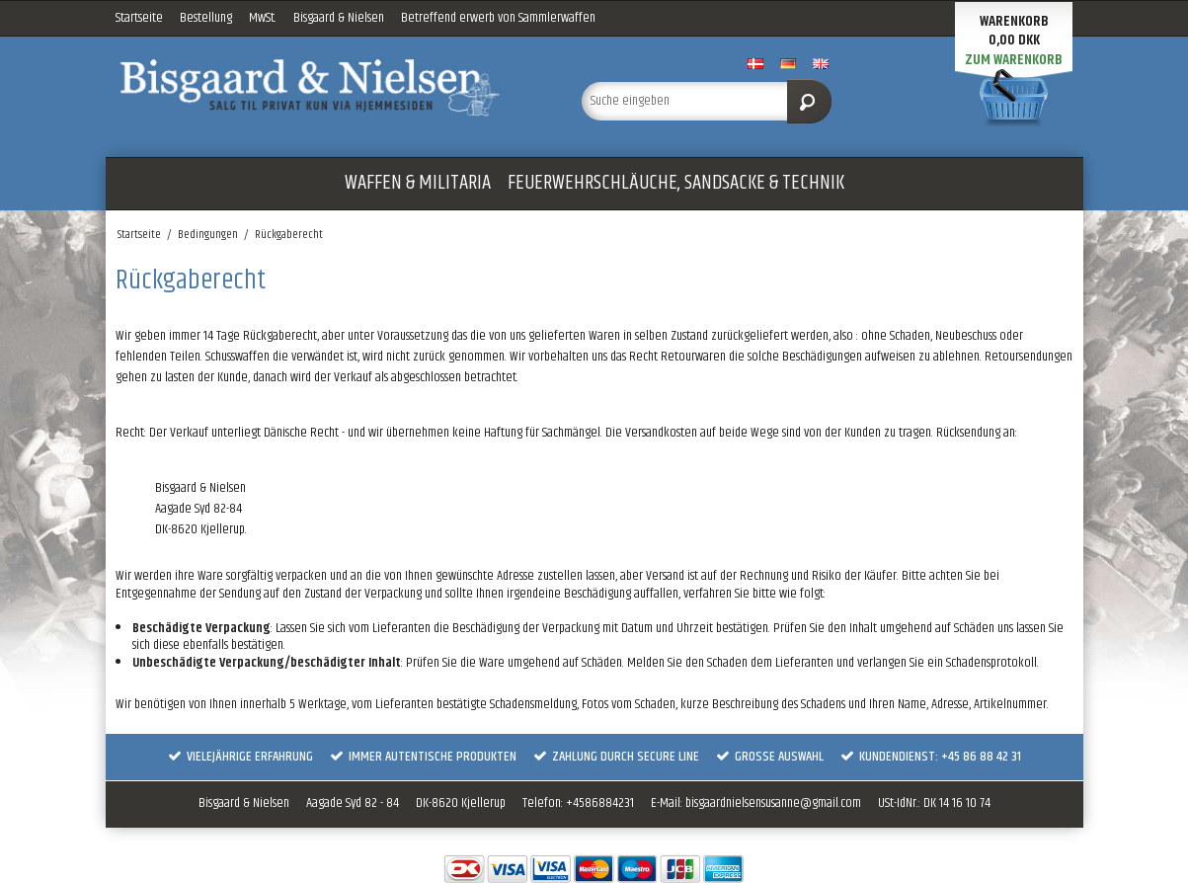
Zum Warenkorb (1014, 59)
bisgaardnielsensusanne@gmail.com (773, 803)
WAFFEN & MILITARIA (418, 183)
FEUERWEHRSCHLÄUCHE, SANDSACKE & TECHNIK (676, 183)
